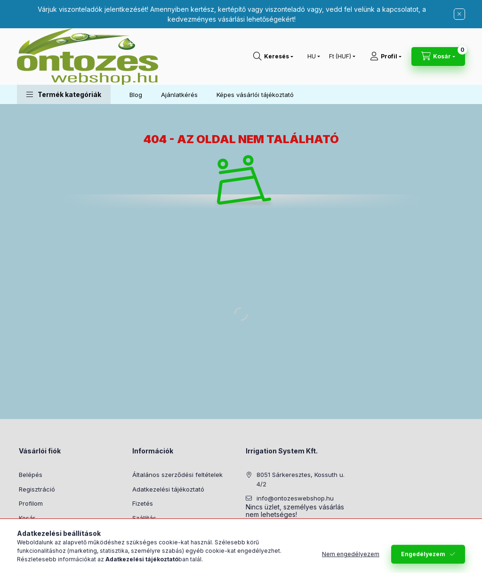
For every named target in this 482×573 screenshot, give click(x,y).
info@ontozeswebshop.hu (295, 498)
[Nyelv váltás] (311, 56)
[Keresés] (273, 56)
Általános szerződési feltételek (177, 474)
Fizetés (142, 503)
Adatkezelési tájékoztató (168, 489)
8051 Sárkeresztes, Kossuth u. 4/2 (301, 479)
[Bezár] (459, 14)
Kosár (27, 518)
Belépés (30, 474)
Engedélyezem (423, 557)
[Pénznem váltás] (340, 56)
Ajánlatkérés (179, 94)
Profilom (31, 503)
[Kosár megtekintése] (438, 56)
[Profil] (385, 56)
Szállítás (144, 518)
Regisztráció (37, 489)
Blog (135, 94)
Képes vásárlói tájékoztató (255, 94)
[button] (64, 94)
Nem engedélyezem (350, 557)
